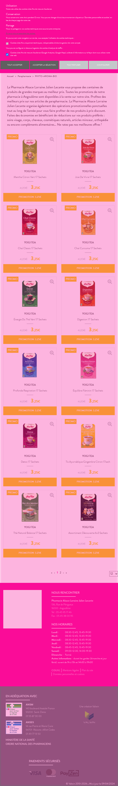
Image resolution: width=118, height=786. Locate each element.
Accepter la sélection (44, 64)
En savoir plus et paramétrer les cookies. (21, 33)
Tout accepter (14, 64)
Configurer (103, 64)
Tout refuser (74, 64)
